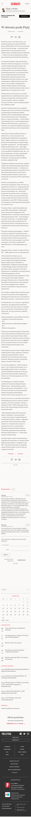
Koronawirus (7, 749)
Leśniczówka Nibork (6, 808)
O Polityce (14, 772)
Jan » (7, 620)
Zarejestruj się (22, 560)
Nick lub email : (6, 545)
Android (16, 783)
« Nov (3, 620)
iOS (12, 783)
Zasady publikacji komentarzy (10, 708)
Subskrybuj (24, 16)
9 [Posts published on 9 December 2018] (27, 605)
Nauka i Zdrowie (22, 752)
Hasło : (8, 549)
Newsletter (15, 737)
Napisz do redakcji (14, 766)
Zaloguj (27, 3)
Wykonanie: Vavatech (21, 807)
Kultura (22, 749)
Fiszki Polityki (15, 793)
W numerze (7, 746)
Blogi (22, 754)
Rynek (22, 746)
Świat (7, 754)
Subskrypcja (15, 740)
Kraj (7, 752)
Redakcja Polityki (14, 761)
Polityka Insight (6, 806)
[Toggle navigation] (2, 3)
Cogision (21, 804)
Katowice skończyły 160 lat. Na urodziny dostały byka (14, 677)
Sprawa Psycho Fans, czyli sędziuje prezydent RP (13, 692)
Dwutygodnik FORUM (6, 804)
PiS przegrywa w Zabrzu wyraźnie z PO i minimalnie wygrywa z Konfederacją (15, 684)
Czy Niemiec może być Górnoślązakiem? (11, 699)
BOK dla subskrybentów (14, 769)
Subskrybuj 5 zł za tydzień (15, 723)
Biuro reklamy (14, 763)
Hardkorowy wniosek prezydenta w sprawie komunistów (15, 670)
